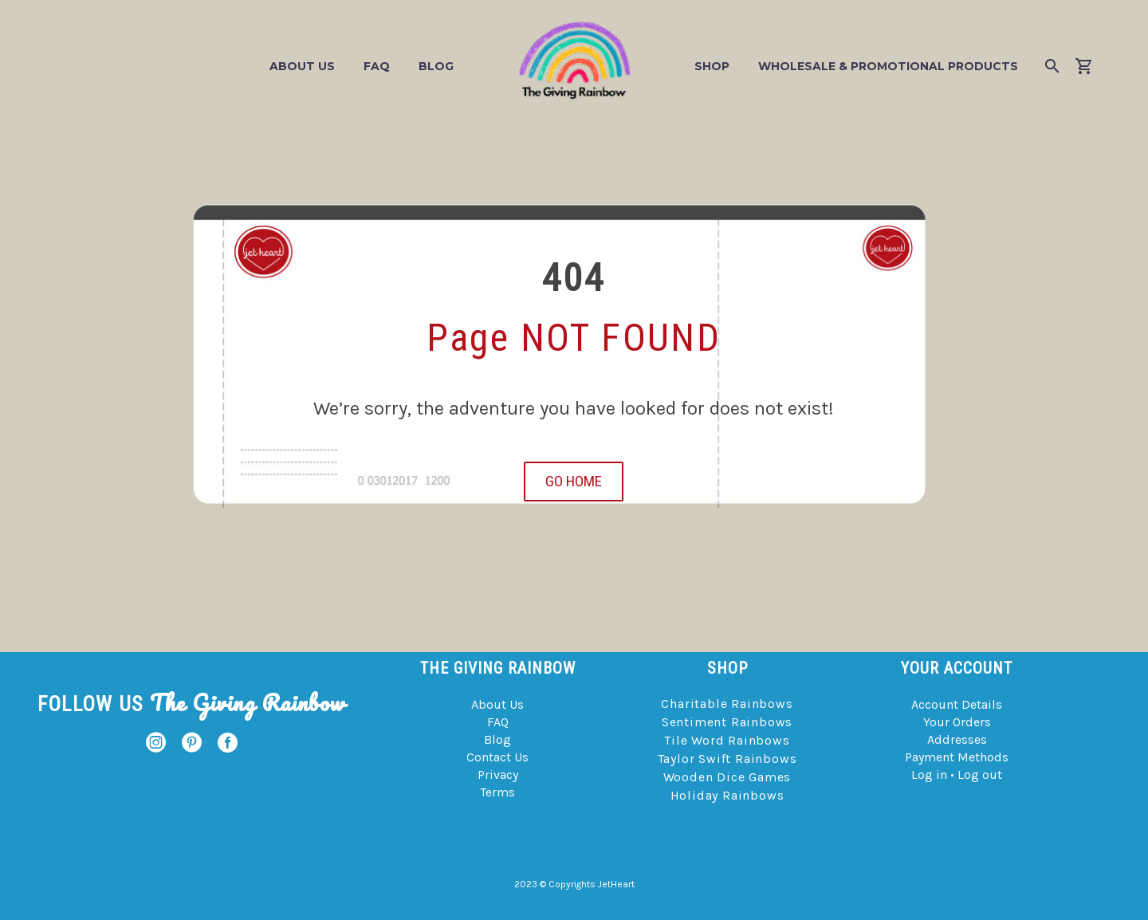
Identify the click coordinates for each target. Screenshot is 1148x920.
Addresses (957, 739)
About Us (302, 66)
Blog (436, 66)
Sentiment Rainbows (727, 721)
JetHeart (616, 884)
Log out (979, 774)
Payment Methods (956, 757)
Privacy (498, 774)
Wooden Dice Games (727, 776)
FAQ (377, 66)
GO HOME (573, 481)
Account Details (956, 704)
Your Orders (957, 721)
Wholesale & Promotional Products (888, 66)
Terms (497, 792)
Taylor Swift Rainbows (727, 758)
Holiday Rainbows (727, 795)
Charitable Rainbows (726, 703)
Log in (929, 774)
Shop (711, 66)
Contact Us (497, 757)
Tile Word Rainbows (726, 740)
